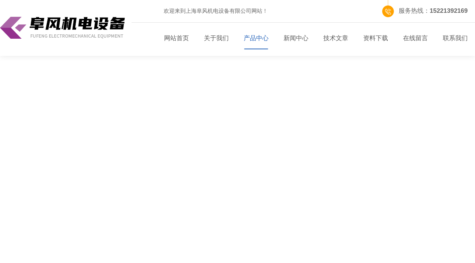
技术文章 (335, 38)
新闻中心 (296, 38)
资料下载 (375, 38)
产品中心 (256, 38)
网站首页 (176, 38)
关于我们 (216, 38)
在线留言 (415, 38)
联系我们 (455, 38)
